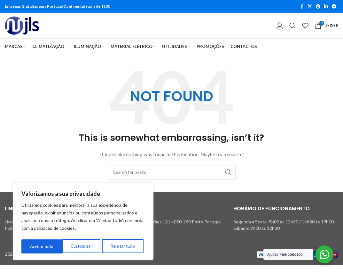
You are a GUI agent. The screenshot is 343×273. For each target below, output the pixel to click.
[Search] (292, 30)
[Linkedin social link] (326, 7)
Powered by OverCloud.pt (42, 262)
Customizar (40, 246)
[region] (83, 222)
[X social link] (310, 7)
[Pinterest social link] (318, 7)
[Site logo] (22, 30)
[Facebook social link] (302, 7)
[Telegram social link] (334, 7)
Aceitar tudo (124, 246)
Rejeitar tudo (82, 246)
